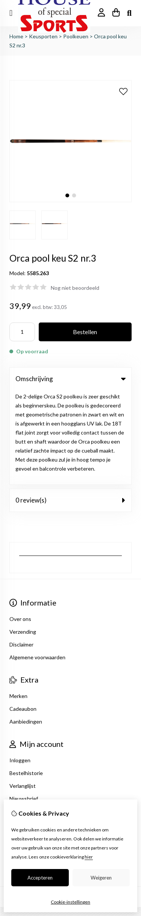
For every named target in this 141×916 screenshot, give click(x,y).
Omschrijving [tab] (70, 379)
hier (89, 857)
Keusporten (43, 36)
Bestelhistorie (26, 678)
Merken (18, 601)
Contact (19, 743)
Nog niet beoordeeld (75, 288)
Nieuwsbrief (23, 704)
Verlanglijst (22, 691)
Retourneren (24, 755)
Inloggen (19, 666)
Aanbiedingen (25, 627)
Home (16, 36)
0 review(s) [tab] (70, 406)
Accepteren (40, 878)
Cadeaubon (22, 614)
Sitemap (19, 768)
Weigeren (101, 878)
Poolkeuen (75, 36)
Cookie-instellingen (70, 902)
